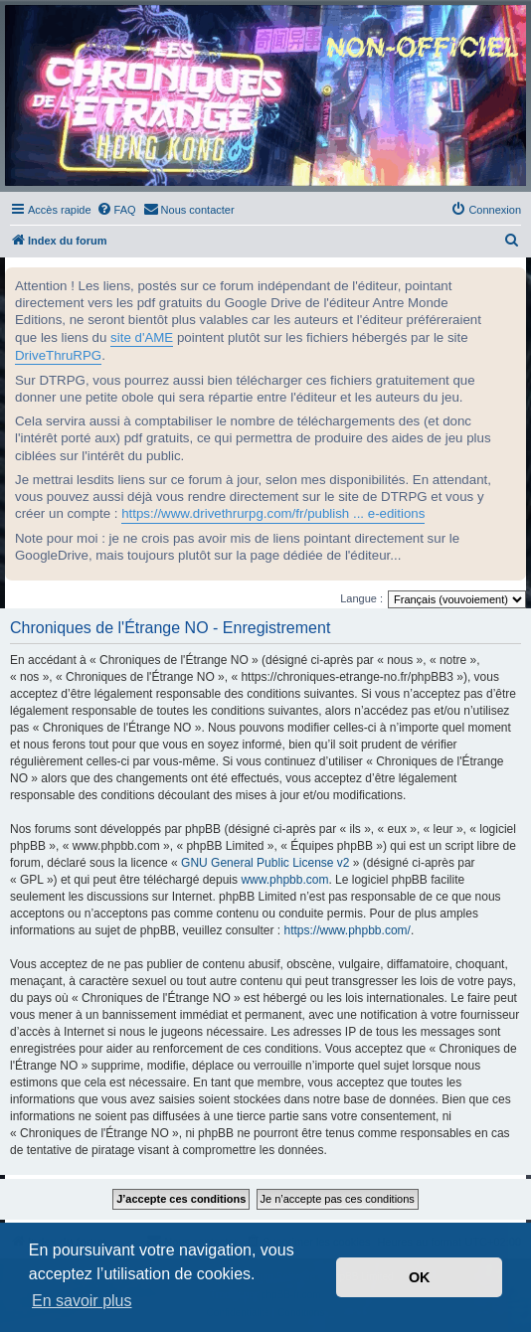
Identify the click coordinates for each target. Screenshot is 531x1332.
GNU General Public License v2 (265, 863)
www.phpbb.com (284, 880)
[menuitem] (116, 210)
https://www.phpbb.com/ (346, 930)
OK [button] (420, 1277)
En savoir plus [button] (82, 1300)
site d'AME (141, 337)
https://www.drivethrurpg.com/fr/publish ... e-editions (273, 513)
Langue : (361, 598)
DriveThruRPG (58, 355)
